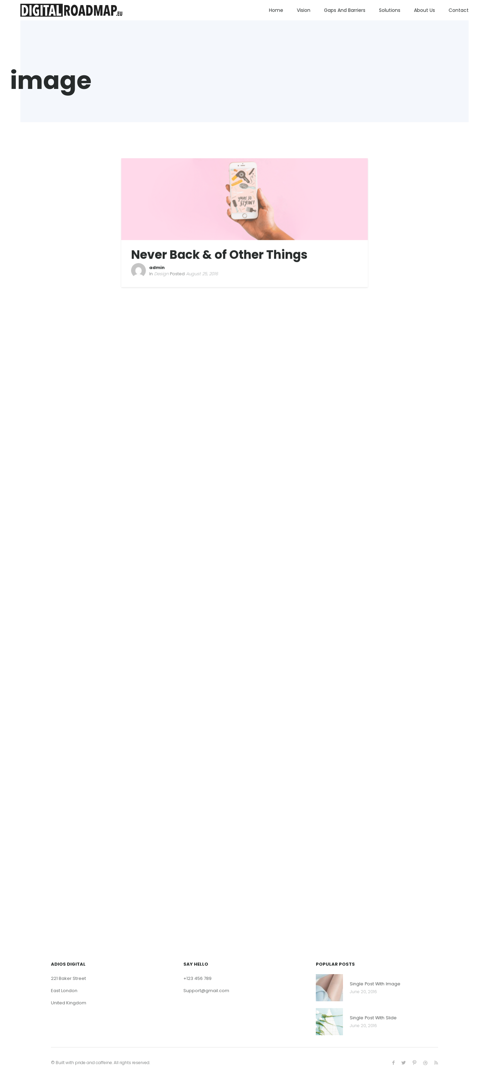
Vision (303, 10)
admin (159, 266)
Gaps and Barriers (344, 10)
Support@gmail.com (206, 990)
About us (424, 10)
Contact (459, 10)
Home (276, 10)
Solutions (389, 10)
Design (163, 272)
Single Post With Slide (373, 1018)
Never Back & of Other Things (220, 254)
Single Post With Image (375, 984)
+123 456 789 (197, 978)
